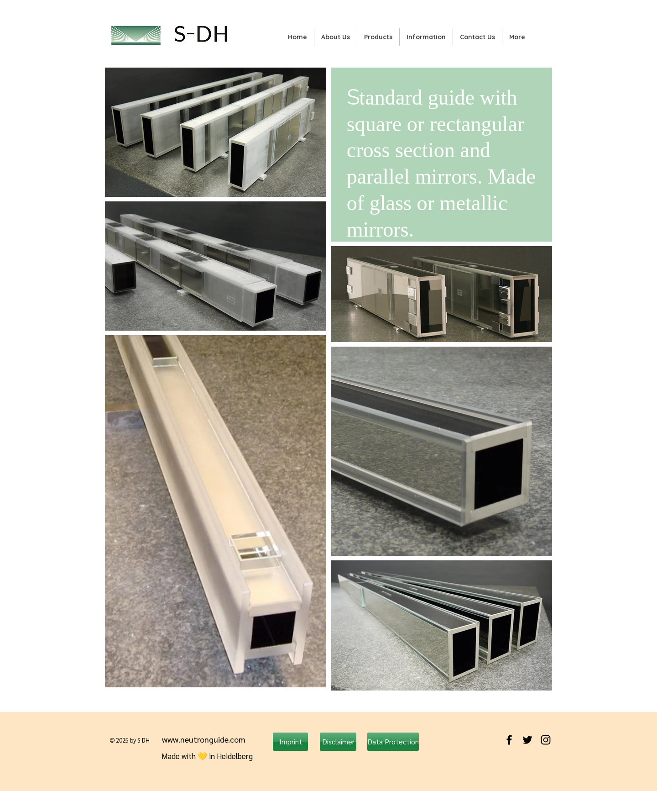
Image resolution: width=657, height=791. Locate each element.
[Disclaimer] (338, 742)
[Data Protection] (393, 742)
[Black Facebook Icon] (509, 739)
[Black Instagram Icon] (545, 739)
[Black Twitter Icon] (527, 739)
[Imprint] (290, 742)
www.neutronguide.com (203, 739)
